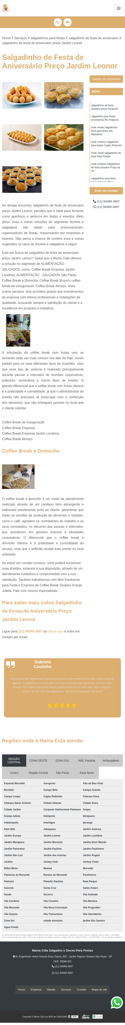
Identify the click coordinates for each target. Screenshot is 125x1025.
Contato (81, 989)
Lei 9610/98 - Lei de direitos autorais (105, 937)
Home (21, 989)
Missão (51, 989)
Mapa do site (99, 989)
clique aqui (55, 631)
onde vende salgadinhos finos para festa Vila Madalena (104, 132)
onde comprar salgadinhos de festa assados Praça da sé (105, 170)
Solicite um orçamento (106, 79)
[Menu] (119, 8)
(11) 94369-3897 (30, 631)
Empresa (36, 989)
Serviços (66, 989)
